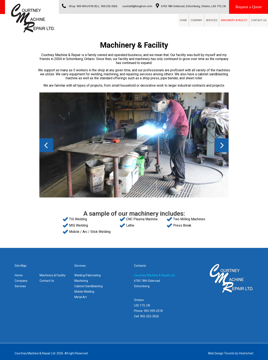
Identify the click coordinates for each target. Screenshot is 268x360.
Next (222, 145)
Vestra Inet (246, 353)
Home (183, 20)
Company (196, 20)
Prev (46, 145)
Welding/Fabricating (87, 275)
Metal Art (80, 297)
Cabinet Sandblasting (88, 286)
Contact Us (258, 20)
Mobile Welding (84, 291)
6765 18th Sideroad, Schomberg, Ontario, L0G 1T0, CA (193, 6)
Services (211, 20)
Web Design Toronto (221, 353)
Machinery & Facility (234, 20)
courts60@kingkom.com (137, 6)
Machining (81, 280)
